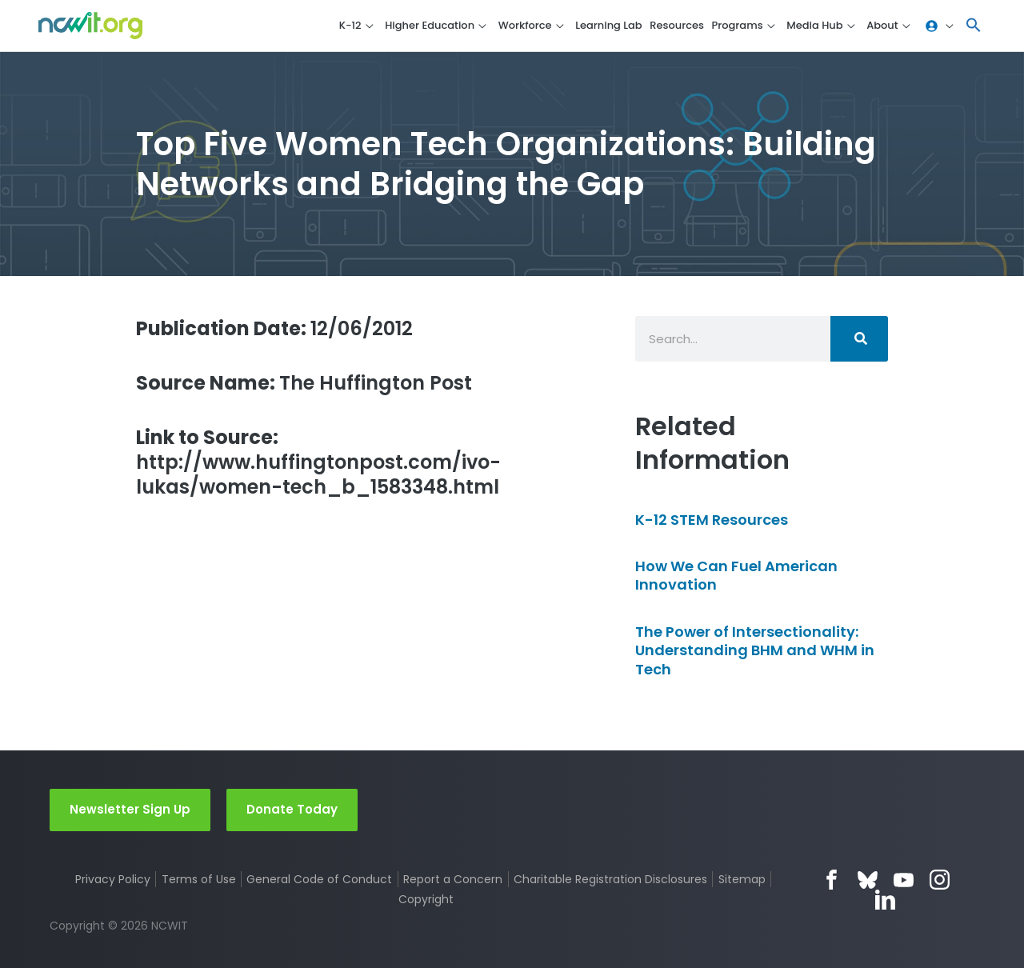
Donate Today (292, 809)
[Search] (859, 339)
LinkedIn (885, 900)
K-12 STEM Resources (711, 520)
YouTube (904, 880)
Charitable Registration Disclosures (610, 879)
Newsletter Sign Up (130, 809)
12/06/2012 (274, 328)
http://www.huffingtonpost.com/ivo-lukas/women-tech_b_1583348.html (318, 462)
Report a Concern (452, 879)
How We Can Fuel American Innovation (736, 575)
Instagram (940, 880)
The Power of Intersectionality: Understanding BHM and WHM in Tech (754, 650)
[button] (974, 26)
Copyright (426, 899)
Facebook (832, 880)
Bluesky (868, 880)
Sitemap (742, 879)
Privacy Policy (112, 879)
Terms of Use (199, 879)
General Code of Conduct (319, 879)
